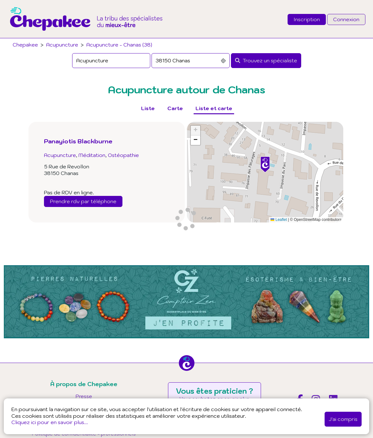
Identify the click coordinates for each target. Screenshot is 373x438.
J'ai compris (343, 419)
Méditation (91, 155)
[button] (265, 164)
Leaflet (278, 219)
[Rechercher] (266, 60)
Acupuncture (62, 44)
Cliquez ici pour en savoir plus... (49, 422)
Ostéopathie (123, 155)
